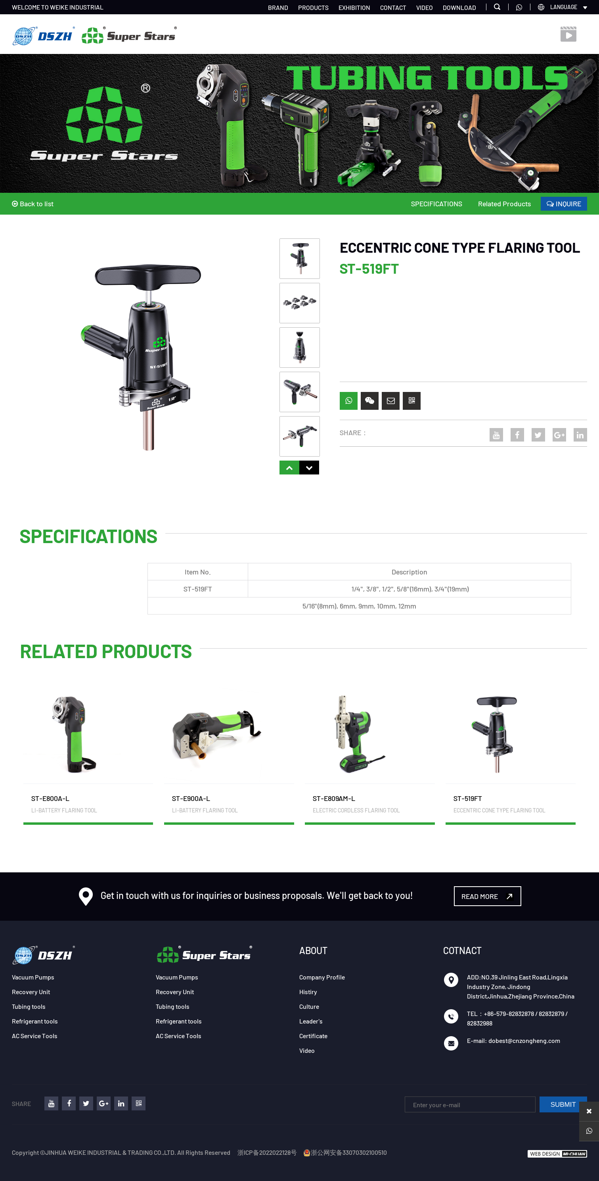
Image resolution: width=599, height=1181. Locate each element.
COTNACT (462, 950)
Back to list (33, 203)
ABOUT (313, 950)
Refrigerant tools (35, 1021)
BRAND (278, 7)
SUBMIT (563, 1104)
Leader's (311, 1021)
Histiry (308, 991)
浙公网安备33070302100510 (345, 1152)
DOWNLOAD (459, 7)
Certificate (313, 1035)
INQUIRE (564, 203)
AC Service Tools (34, 1035)
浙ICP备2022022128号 (267, 1152)
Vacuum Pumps (33, 977)
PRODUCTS (313, 7)
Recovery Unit (31, 991)
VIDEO (424, 7)
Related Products (504, 203)
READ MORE (487, 896)
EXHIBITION (354, 7)
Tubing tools (29, 1006)
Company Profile (322, 977)
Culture (309, 1006)
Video (307, 1050)
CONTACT (393, 7)
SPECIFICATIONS (436, 203)
